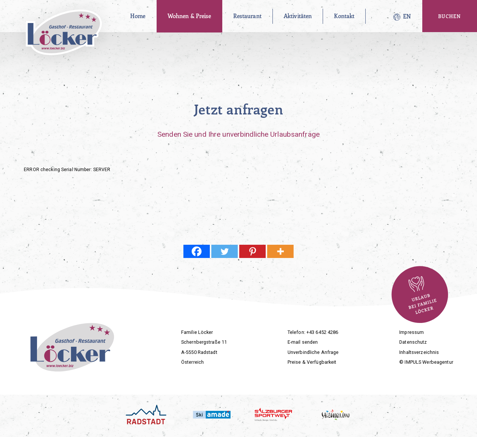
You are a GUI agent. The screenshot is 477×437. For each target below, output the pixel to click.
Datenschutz (413, 342)
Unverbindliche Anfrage (313, 352)
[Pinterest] (252, 251)
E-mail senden (303, 342)
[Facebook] (196, 251)
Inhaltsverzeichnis (419, 352)
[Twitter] (224, 251)
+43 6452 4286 (322, 332)
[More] (280, 251)
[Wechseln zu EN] (407, 16)
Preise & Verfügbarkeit (312, 362)
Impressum (411, 332)
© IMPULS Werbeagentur (426, 362)
